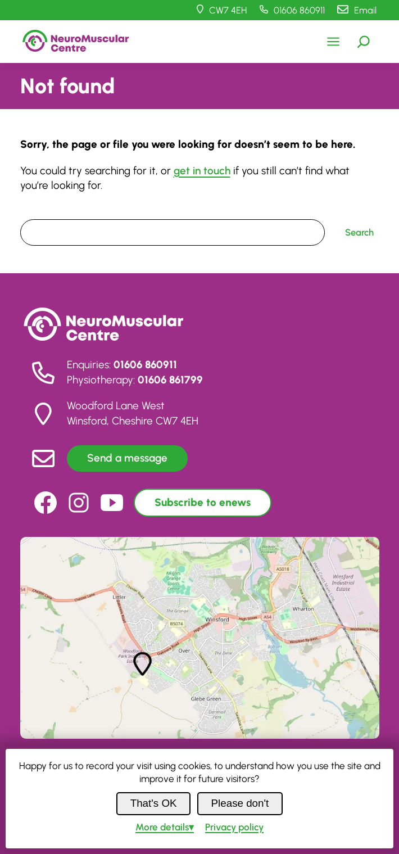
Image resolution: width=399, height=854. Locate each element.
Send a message (127, 457)
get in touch (202, 170)
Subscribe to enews (203, 502)
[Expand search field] (363, 41)
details (162, 827)
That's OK (153, 803)
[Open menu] (333, 42)
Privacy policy (234, 827)
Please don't (240, 803)
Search (34, 212)
